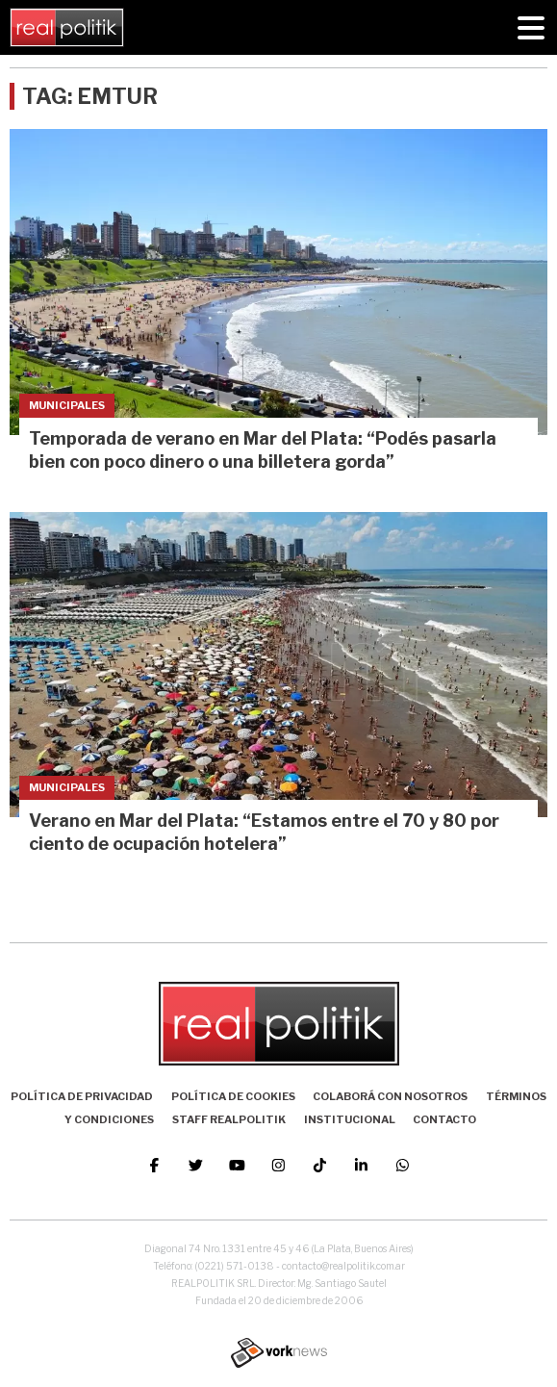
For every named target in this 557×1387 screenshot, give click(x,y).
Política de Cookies (233, 1096)
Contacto (444, 1119)
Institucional (349, 1119)
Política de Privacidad (82, 1096)
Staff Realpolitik (229, 1119)
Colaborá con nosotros (390, 1096)
